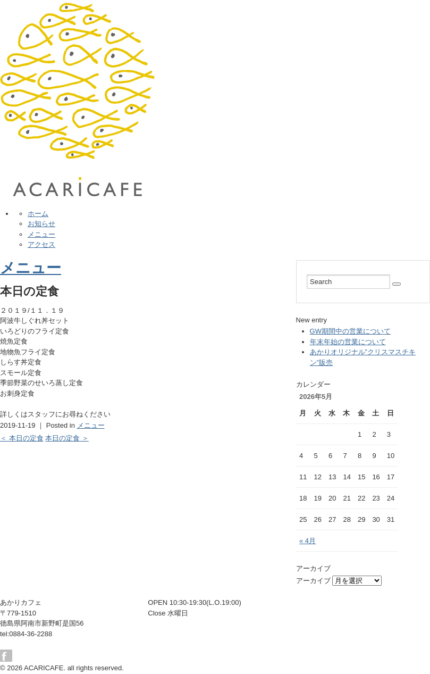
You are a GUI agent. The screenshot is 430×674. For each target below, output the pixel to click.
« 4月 (307, 541)
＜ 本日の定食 (22, 438)
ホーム (38, 214)
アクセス (41, 244)
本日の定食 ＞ (67, 438)
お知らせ (41, 224)
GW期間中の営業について (350, 331)
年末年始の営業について (348, 342)
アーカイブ (313, 581)
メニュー (41, 234)
